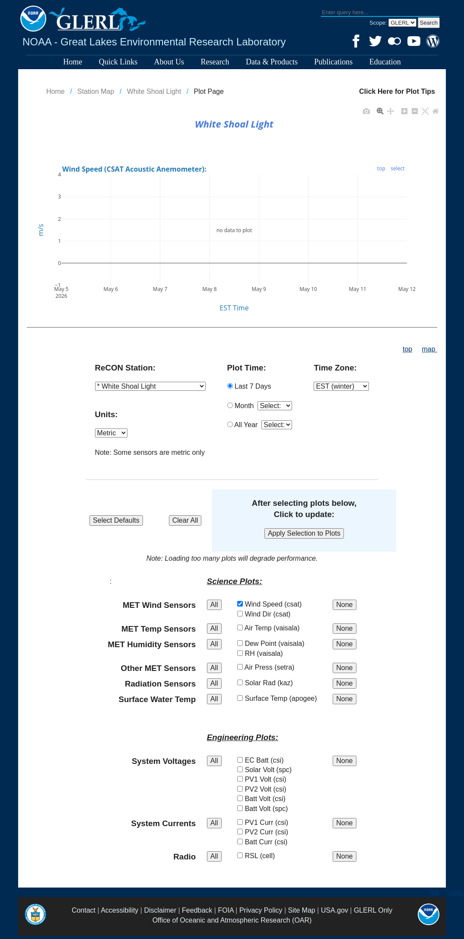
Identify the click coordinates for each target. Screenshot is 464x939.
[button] (429, 22)
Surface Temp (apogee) (285, 698)
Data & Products (272, 61)
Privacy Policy (261, 910)
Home (72, 61)
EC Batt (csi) (269, 760)
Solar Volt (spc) (273, 769)
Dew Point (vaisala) (279, 643)
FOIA (225, 910)
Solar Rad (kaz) (273, 683)
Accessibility (119, 910)
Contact (83, 910)
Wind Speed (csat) (278, 604)
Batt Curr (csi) (271, 842)
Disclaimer (160, 910)
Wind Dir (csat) (272, 614)
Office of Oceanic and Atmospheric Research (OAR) (232, 920)
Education (385, 61)
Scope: (378, 22)
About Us (169, 61)
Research (215, 61)
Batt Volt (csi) (270, 798)
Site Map (301, 910)
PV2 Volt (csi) (270, 789)
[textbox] (380, 13)
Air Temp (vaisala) (277, 628)
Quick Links (118, 61)
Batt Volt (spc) (271, 808)
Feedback (197, 910)
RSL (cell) (264, 855)
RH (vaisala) (268, 653)
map (429, 349)
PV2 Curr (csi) (271, 832)
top (407, 349)
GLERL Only (373, 910)
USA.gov (334, 910)
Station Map (95, 91)
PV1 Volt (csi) (270, 779)
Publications (333, 61)
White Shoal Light (154, 91)
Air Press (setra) (274, 667)
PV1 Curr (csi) (271, 822)
